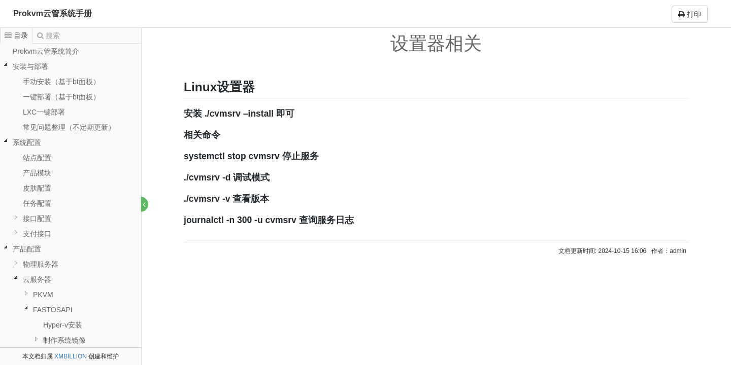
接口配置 (37, 218)
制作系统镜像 (64, 340)
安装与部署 (30, 66)
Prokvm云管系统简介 (46, 51)
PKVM (43, 294)
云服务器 (37, 279)
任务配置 (37, 203)
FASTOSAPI (53, 310)
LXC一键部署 (44, 112)
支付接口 (37, 234)
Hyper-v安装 (62, 325)
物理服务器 (40, 264)
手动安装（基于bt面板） (61, 82)
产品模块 (37, 173)
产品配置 (27, 249)
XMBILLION (70, 356)
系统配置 (27, 142)
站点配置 (37, 158)
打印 (689, 14)
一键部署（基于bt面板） (61, 97)
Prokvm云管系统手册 (52, 13)
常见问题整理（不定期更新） (69, 127)
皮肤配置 (37, 188)
